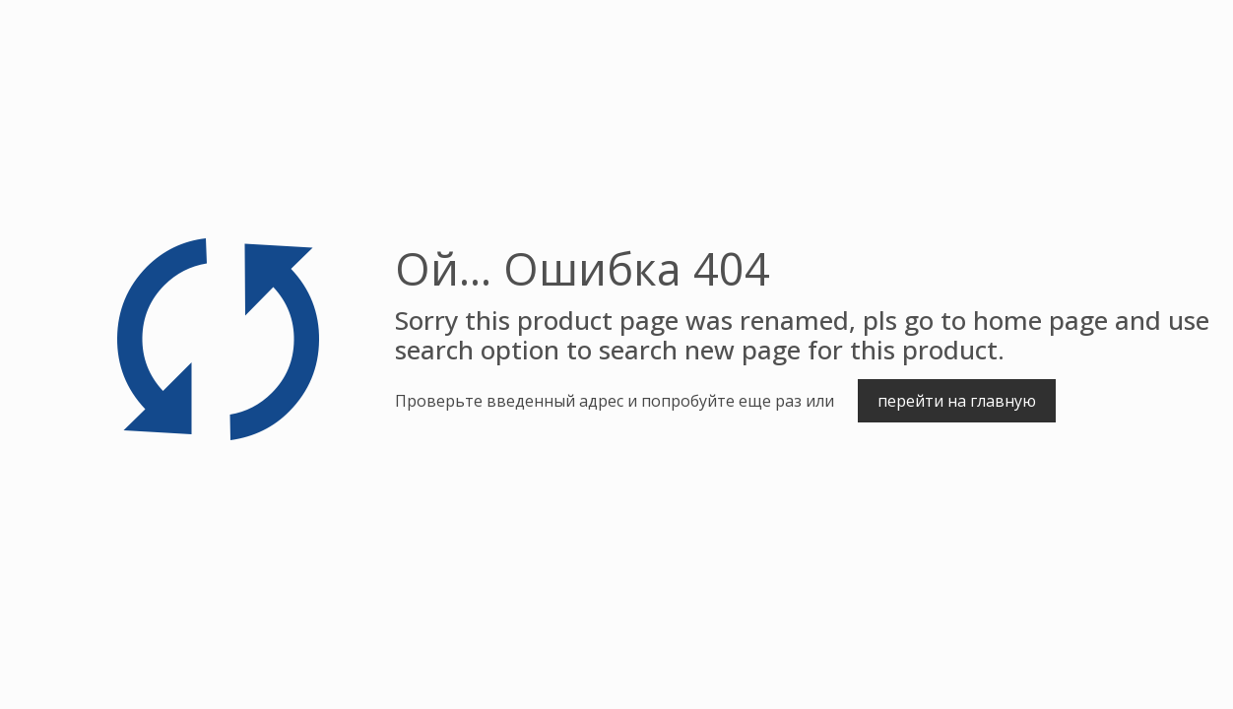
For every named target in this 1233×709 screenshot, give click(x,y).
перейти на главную (956, 401)
